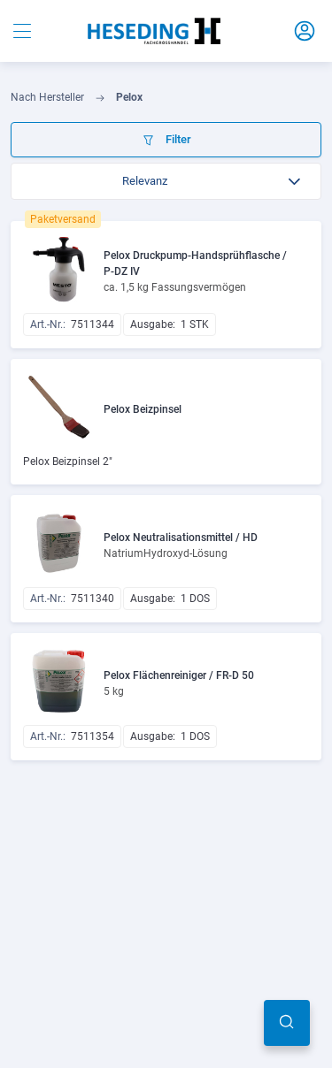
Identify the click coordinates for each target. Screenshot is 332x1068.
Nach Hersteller (47, 97)
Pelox (129, 97)
